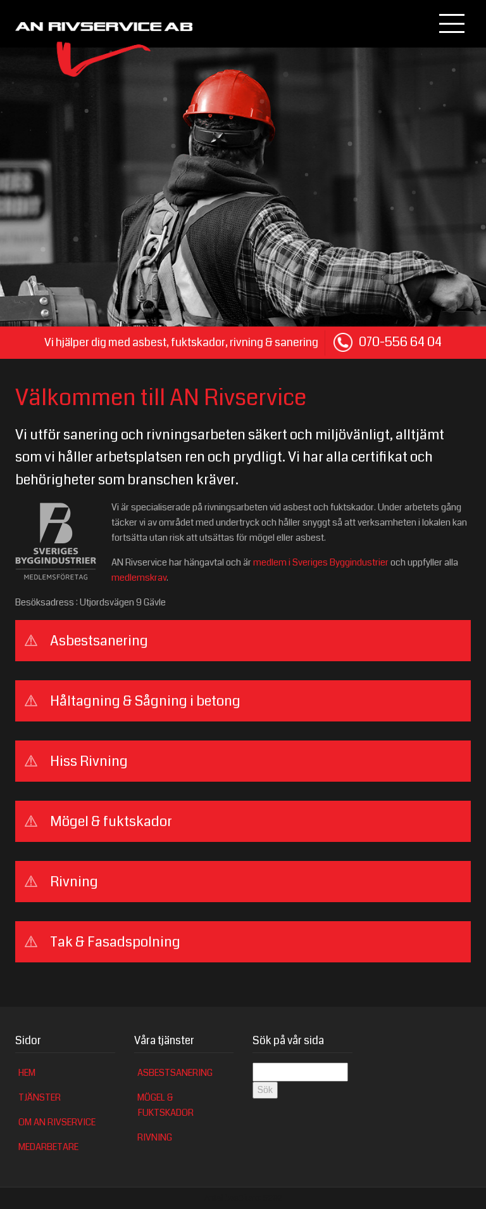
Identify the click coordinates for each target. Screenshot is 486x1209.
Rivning (154, 1137)
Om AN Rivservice (57, 1122)
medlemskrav (138, 578)
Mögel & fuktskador (165, 1105)
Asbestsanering (175, 1073)
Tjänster (39, 1097)
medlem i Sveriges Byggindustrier (321, 562)
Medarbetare (48, 1147)
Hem (26, 1073)
